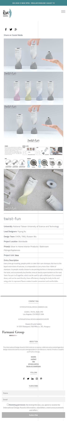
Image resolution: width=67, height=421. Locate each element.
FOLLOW (33, 372)
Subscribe (33, 415)
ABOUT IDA (33, 341)
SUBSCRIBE (33, 386)
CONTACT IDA (33, 301)
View (17, 255)
